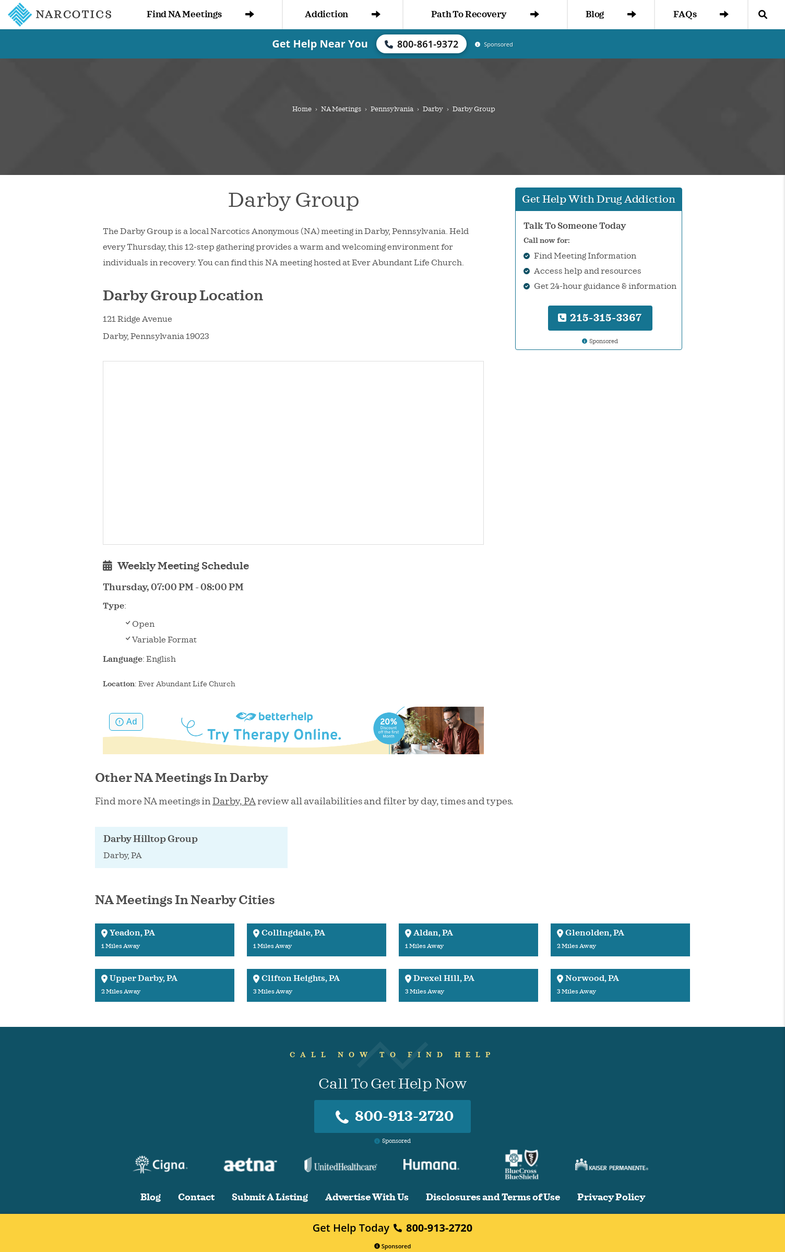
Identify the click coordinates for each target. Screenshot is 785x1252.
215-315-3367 (600, 317)
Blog (611, 14)
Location (119, 684)
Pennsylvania (392, 109)
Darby (433, 109)
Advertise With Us (367, 1197)
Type (113, 606)
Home (302, 109)
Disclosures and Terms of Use (493, 1197)
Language (122, 659)
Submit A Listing (270, 1197)
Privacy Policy (611, 1197)
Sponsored (392, 1246)
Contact (196, 1197)
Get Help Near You (320, 44)
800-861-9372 (422, 44)
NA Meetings (341, 109)
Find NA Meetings (200, 14)
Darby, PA (234, 801)
